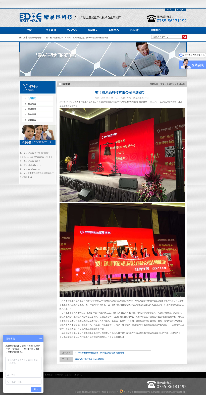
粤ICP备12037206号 (110, 392)
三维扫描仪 (78, 37)
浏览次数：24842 (140, 98)
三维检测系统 (102, 37)
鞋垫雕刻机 (58, 37)
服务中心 (78, 374)
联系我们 (69, 374)
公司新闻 (32, 98)
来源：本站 (126, 98)
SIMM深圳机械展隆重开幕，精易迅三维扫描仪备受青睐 (99, 353)
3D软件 (68, 37)
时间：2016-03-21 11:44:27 (106, 98)
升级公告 (32, 120)
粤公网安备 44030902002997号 (136, 392)
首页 (29, 30)
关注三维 (32, 114)
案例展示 (49, 374)
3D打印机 (48, 37)
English (181, 9)
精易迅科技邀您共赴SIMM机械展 (89, 359)
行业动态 (32, 104)
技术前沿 (32, 109)
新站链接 (155, 392)
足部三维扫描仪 (35, 37)
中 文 (169, 9)
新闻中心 (171, 84)
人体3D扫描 (89, 37)
